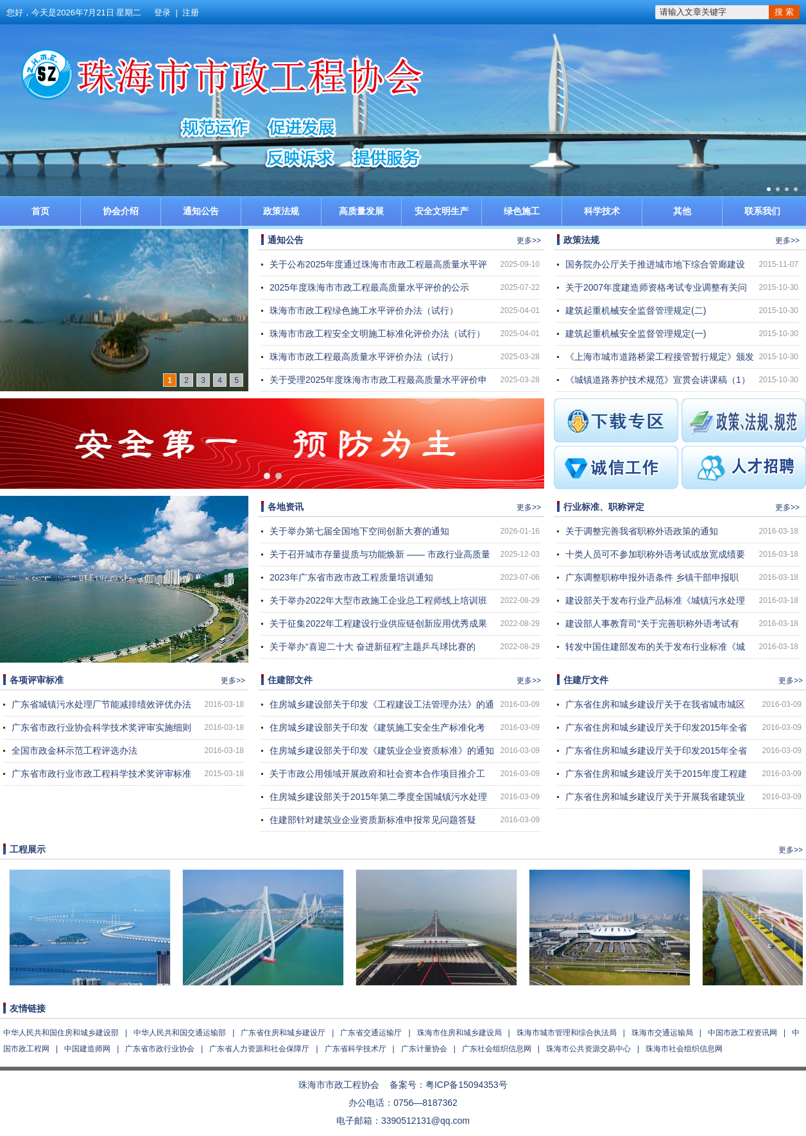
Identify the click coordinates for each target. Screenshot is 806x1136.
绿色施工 (522, 211)
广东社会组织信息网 (496, 1048)
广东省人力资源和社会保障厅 (259, 1048)
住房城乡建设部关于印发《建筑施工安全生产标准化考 (377, 727)
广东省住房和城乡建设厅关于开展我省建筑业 (655, 797)
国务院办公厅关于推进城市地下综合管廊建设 (655, 264)
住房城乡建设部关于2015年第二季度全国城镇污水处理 (378, 797)
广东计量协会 (424, 1048)
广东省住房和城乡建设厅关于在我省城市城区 (655, 704)
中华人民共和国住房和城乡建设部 (61, 1032)
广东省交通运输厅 (371, 1032)
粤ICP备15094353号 (466, 1085)
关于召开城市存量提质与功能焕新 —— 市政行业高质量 (380, 554)
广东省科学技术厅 (355, 1048)
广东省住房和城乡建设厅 (283, 1032)
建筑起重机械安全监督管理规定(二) (635, 310)
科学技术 (602, 211)
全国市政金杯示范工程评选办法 (74, 750)
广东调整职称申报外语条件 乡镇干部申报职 (652, 577)
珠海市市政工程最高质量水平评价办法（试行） (364, 357)
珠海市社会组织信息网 (684, 1048)
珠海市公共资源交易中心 (588, 1048)
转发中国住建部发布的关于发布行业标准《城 (655, 646)
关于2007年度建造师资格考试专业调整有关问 (656, 287)
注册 (190, 12)
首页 (40, 211)
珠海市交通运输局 (662, 1032)
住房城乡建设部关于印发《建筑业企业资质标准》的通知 (382, 750)
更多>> (529, 240)
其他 (682, 211)
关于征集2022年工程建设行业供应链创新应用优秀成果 (378, 623)
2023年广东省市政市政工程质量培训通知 (351, 577)
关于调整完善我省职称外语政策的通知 (641, 531)
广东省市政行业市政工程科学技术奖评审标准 (101, 773)
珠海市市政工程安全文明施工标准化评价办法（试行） (377, 333)
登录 (162, 12)
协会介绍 (121, 211)
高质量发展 (361, 211)
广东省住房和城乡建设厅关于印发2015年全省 (656, 727)
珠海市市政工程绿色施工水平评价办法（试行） (364, 310)
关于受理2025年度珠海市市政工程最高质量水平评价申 (378, 380)
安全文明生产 (441, 211)
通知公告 (201, 211)
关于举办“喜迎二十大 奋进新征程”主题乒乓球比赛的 (373, 646)
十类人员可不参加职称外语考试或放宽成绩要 (655, 554)
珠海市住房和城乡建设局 (459, 1032)
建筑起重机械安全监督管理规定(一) (635, 333)
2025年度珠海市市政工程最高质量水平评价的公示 (369, 287)
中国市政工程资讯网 (742, 1032)
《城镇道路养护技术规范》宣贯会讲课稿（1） (657, 380)
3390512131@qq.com (425, 1120)
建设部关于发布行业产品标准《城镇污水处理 (655, 600)
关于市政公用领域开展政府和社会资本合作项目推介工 (377, 773)
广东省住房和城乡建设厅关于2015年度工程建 (656, 773)
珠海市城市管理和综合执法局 (567, 1032)
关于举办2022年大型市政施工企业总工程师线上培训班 (378, 600)
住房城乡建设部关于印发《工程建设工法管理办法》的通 (382, 704)
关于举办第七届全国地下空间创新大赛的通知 (359, 531)
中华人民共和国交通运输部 (179, 1032)
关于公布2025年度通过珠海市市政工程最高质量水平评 (378, 264)
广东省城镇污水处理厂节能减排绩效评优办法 (101, 704)
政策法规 (281, 211)
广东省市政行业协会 (159, 1048)
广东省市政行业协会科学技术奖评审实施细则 (101, 727)
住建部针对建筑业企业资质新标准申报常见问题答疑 (373, 820)
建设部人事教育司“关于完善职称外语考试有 (652, 623)
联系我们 (762, 211)
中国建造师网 (87, 1048)
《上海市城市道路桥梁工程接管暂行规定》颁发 (659, 357)
